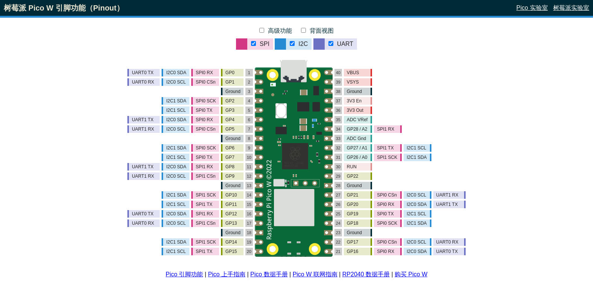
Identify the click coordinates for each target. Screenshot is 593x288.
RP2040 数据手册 (366, 274)
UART (340, 44)
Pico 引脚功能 (184, 274)
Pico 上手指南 (226, 274)
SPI (260, 44)
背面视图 (317, 30)
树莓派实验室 (571, 8)
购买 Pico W (411, 274)
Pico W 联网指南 (315, 274)
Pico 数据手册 (269, 274)
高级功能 (275, 30)
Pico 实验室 (532, 8)
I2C (299, 44)
